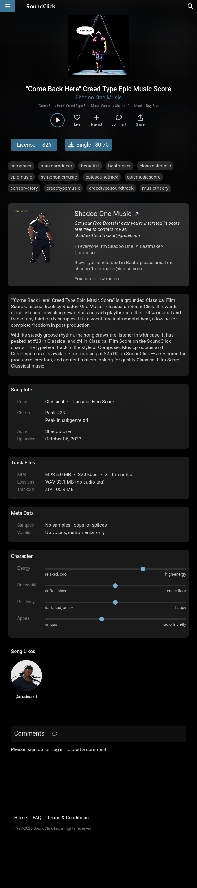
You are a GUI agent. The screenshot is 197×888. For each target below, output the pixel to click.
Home (20, 817)
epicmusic (21, 177)
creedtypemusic (63, 188)
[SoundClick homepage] (40, 6)
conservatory (24, 188)
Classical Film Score (92, 401)
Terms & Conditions (68, 817)
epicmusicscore (143, 177)
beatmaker (119, 166)
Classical (54, 401)
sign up (35, 749)
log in (58, 749)
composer (21, 166)
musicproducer (56, 166)
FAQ (37, 817)
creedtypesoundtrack (111, 188)
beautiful (90, 166)
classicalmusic (155, 166)
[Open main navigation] (7, 6)
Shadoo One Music (98, 97)
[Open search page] (191, 6)
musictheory (155, 188)
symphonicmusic (59, 177)
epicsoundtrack (101, 177)
